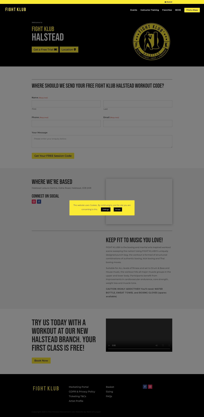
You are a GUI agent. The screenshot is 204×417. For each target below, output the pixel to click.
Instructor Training (150, 10)
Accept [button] (117, 209)
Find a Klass (192, 10)
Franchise (167, 10)
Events (133, 10)
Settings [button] (106, 209)
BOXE (178, 10)
